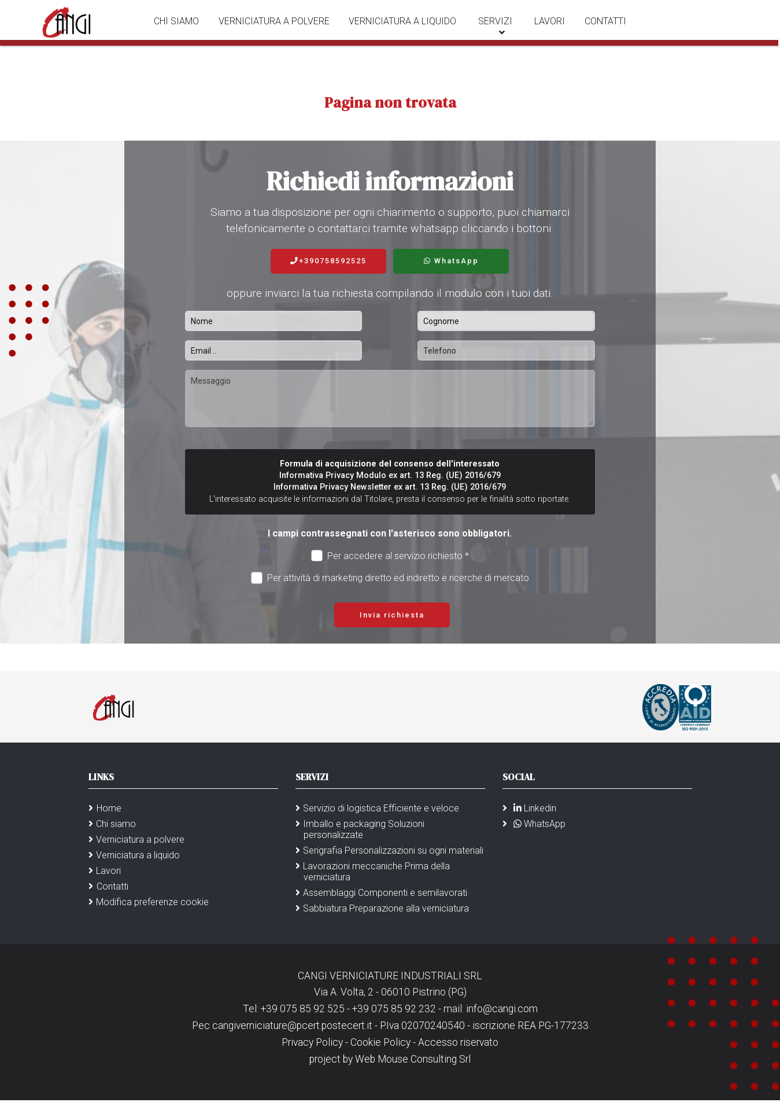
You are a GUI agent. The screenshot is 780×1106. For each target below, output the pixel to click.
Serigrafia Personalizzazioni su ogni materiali (393, 850)
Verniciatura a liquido (404, 29)
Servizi (494, 29)
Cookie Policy (380, 1042)
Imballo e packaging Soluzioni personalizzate (363, 829)
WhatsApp (451, 260)
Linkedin (533, 808)
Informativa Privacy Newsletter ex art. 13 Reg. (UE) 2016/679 (389, 487)
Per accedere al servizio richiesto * (390, 556)
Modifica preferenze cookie (152, 901)
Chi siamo (185, 29)
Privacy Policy (313, 1042)
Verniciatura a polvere (279, 29)
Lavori (545, 29)
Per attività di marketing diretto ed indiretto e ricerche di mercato (390, 578)
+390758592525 (328, 260)
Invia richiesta (392, 615)
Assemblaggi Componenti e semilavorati (385, 892)
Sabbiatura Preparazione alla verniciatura (386, 908)
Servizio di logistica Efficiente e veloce (381, 808)
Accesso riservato (458, 1042)
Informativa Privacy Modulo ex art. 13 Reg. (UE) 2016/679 (390, 475)
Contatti (597, 29)
